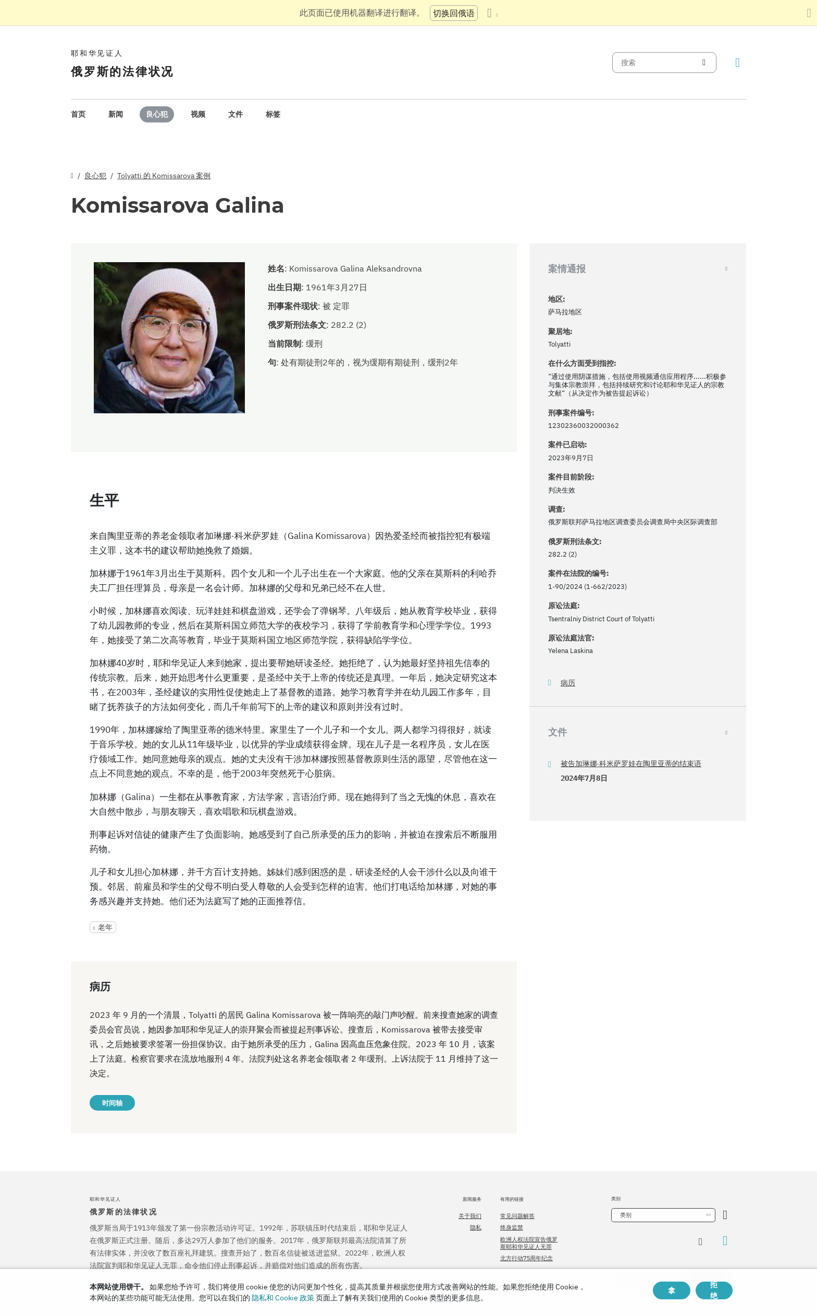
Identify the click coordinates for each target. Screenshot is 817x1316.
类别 (626, 1215)
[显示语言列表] (492, 13)
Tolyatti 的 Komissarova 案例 (164, 175)
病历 (568, 683)
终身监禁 (511, 1227)
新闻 (115, 114)
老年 (105, 927)
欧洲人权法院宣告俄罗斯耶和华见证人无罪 (529, 1243)
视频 (198, 114)
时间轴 (112, 1103)
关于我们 (470, 1216)
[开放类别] (725, 1215)
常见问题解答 (517, 1216)
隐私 (475, 1227)
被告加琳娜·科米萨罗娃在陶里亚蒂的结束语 (631, 763)
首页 (78, 114)
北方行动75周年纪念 (526, 1258)
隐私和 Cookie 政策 (283, 1297)
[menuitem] (78, 114)
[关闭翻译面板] (808, 13)
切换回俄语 (454, 13)
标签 (273, 114)
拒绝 (713, 1290)
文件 (235, 114)
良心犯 (157, 114)
